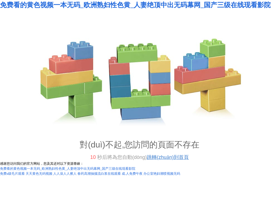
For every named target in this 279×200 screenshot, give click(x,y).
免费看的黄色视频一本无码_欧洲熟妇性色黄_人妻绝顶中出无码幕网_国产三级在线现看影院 (135, 5)
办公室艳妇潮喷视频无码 (161, 174)
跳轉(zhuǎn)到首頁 (168, 157)
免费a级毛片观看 (12, 174)
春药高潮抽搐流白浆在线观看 (99, 174)
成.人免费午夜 (132, 174)
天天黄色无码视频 (39, 174)
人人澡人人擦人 (65, 174)
